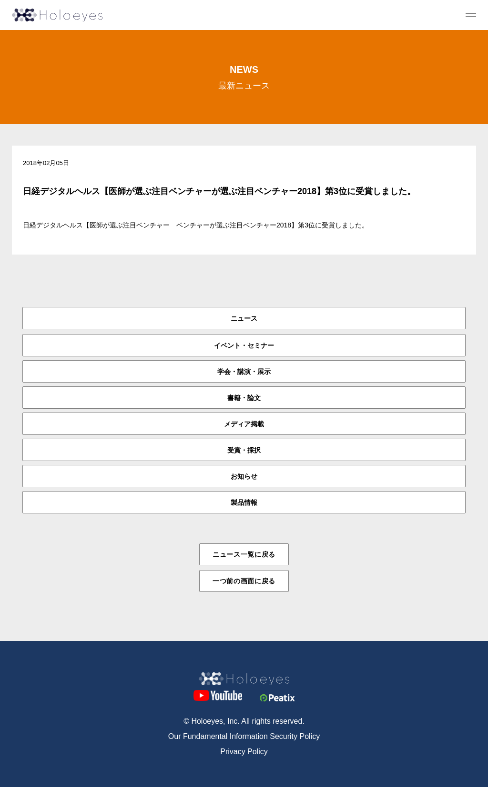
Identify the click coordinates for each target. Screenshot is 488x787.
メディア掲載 (244, 424)
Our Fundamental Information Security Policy (244, 736)
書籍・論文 (244, 398)
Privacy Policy (244, 752)
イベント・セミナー (244, 345)
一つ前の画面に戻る (244, 581)
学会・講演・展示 (244, 371)
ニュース (244, 318)
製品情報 (244, 502)
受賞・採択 (244, 450)
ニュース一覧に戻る (244, 554)
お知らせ (244, 476)
